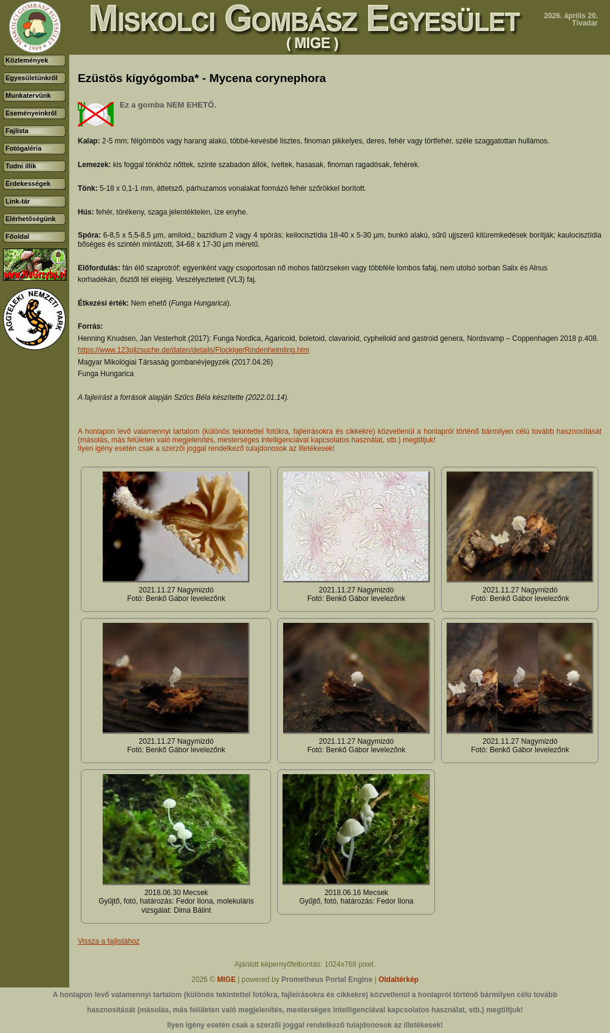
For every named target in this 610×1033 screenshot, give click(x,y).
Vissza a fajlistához (109, 941)
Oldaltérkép (399, 979)
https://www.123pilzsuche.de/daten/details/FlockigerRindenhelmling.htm (193, 350)
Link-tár (17, 201)
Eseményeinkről (31, 113)
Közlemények (26, 60)
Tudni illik (20, 166)
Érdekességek (27, 183)
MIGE (226, 979)
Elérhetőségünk (30, 218)
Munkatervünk (28, 95)
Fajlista (17, 130)
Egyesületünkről (31, 77)
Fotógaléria (23, 148)
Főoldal (17, 236)
